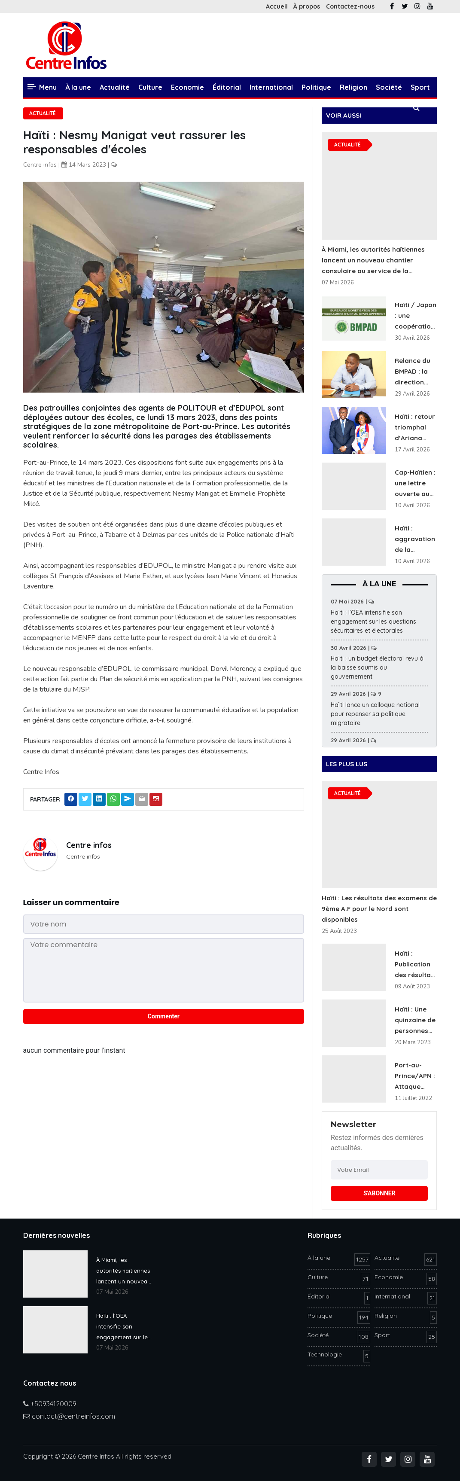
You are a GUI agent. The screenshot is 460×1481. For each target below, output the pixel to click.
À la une (78, 87)
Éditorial (227, 87)
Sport (420, 87)
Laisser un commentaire (71, 902)
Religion (353, 87)
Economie (187, 87)
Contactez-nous (350, 6)
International (271, 87)
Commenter (164, 1016)
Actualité (115, 87)
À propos (306, 6)
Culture (150, 87)
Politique (316, 87)
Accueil (277, 6)
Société (389, 87)
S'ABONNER (379, 1193)
